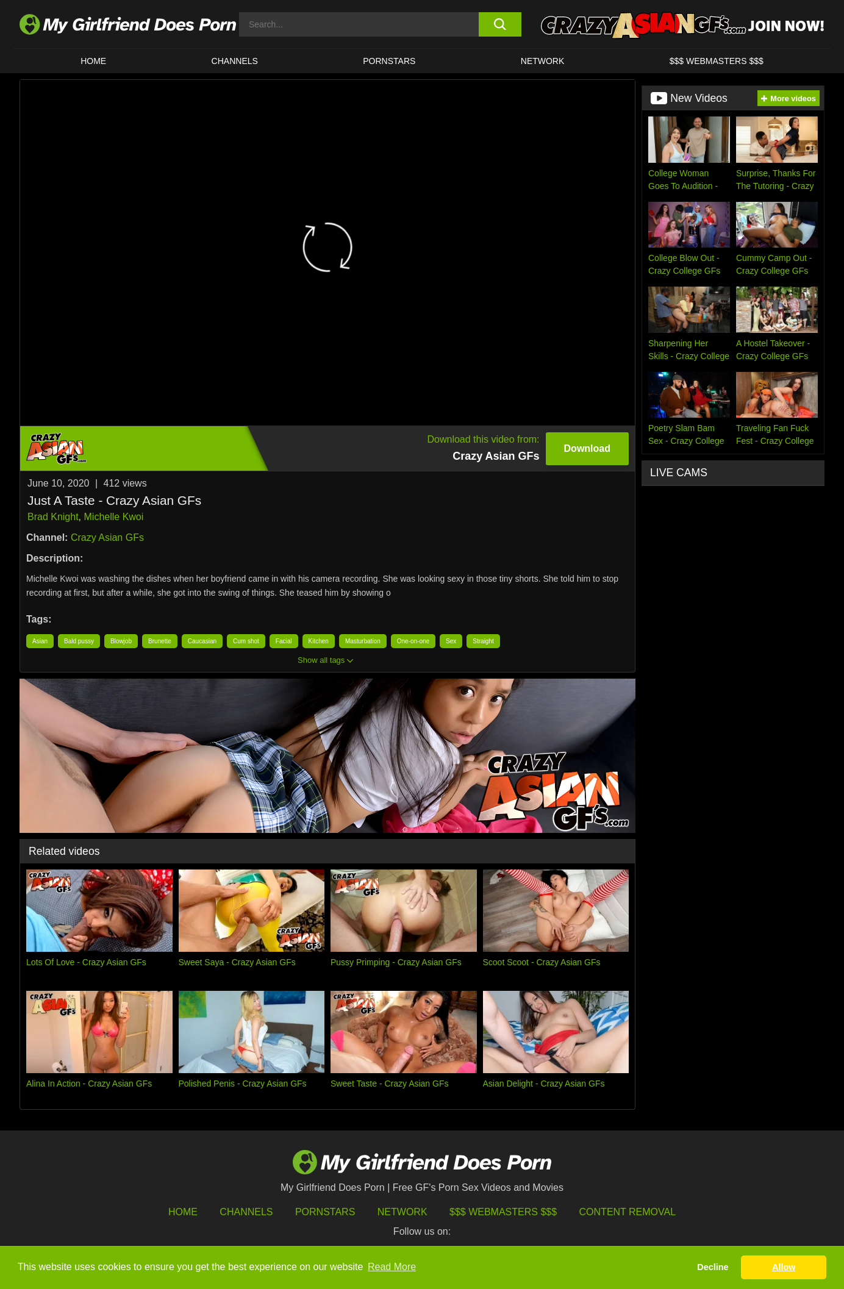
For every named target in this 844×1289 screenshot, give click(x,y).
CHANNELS (235, 61)
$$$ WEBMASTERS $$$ (717, 61)
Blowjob (121, 641)
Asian (40, 641)
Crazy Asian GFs (107, 537)
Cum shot (246, 641)
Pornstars (389, 61)
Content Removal (627, 1212)
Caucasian (202, 641)
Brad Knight (53, 517)
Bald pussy (79, 641)
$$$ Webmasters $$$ (503, 1212)
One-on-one (413, 641)
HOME (93, 61)
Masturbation (363, 641)
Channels (246, 1212)
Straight (483, 641)
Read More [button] (392, 1267)
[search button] (500, 24)
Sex (451, 641)
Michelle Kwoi (114, 517)
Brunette (159, 641)
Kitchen (319, 641)
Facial (284, 641)
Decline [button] (712, 1267)
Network (543, 61)
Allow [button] (783, 1267)
